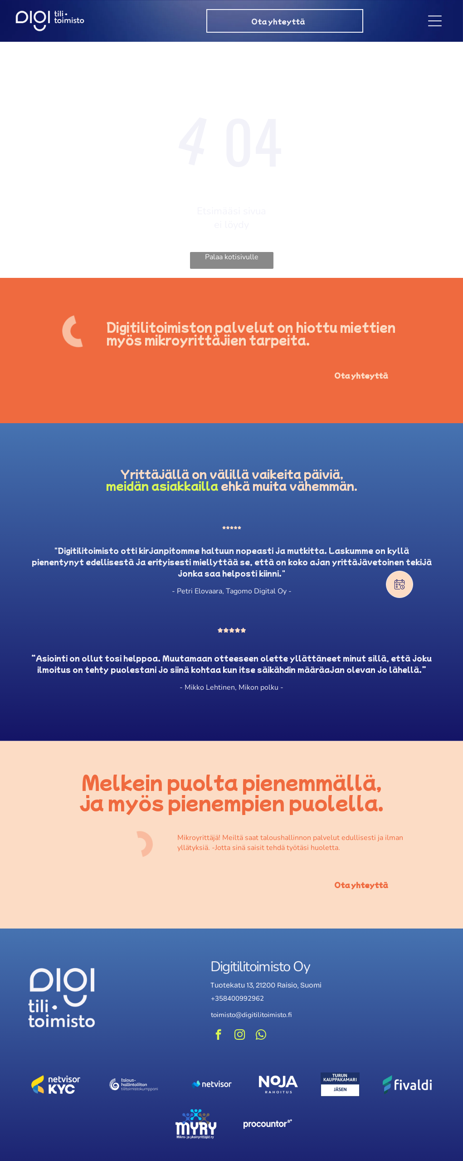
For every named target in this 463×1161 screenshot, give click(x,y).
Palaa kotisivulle (231, 259)
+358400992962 (237, 999)
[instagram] (240, 1037)
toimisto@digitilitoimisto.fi (251, 1016)
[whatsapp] (261, 1037)
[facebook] (218, 1037)
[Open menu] (435, 22)
